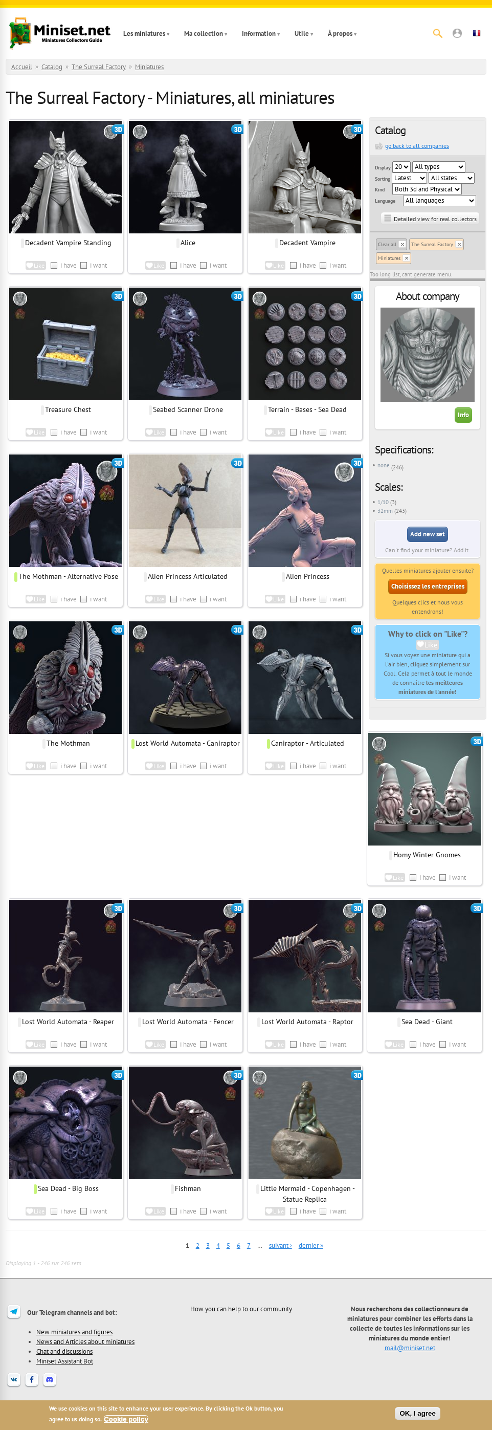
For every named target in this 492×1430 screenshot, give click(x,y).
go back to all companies (417, 145)
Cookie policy (126, 1419)
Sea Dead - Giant (427, 1021)
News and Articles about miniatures (85, 1341)
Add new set (427, 534)
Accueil (21, 66)
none (383, 465)
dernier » (311, 1245)
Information (259, 33)
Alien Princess (307, 576)
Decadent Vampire (307, 242)
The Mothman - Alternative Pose (68, 576)
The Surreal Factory (99, 66)
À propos (340, 33)
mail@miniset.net (410, 1348)
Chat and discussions (64, 1351)
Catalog (51, 66)
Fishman (188, 1188)
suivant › (280, 1245)
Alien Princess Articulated (188, 576)
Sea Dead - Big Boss (68, 1188)
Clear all (387, 244)
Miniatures (149, 66)
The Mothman (68, 743)
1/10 (383, 502)
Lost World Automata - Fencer (188, 1021)
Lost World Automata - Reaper (68, 1021)
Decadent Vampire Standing (68, 242)
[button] (457, 33)
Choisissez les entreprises (427, 586)
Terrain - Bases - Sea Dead (307, 409)
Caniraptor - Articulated (307, 743)
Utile (302, 33)
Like (430, 644)
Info (463, 414)
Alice (188, 242)
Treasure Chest (68, 409)
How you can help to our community (241, 1309)
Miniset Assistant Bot (64, 1361)
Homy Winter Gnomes (427, 854)
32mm (385, 510)
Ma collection (203, 33)
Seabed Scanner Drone (188, 409)
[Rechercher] (438, 33)
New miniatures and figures (74, 1332)
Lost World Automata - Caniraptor (188, 743)
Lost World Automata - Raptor (307, 1021)
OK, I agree (417, 1413)
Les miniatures (144, 33)
